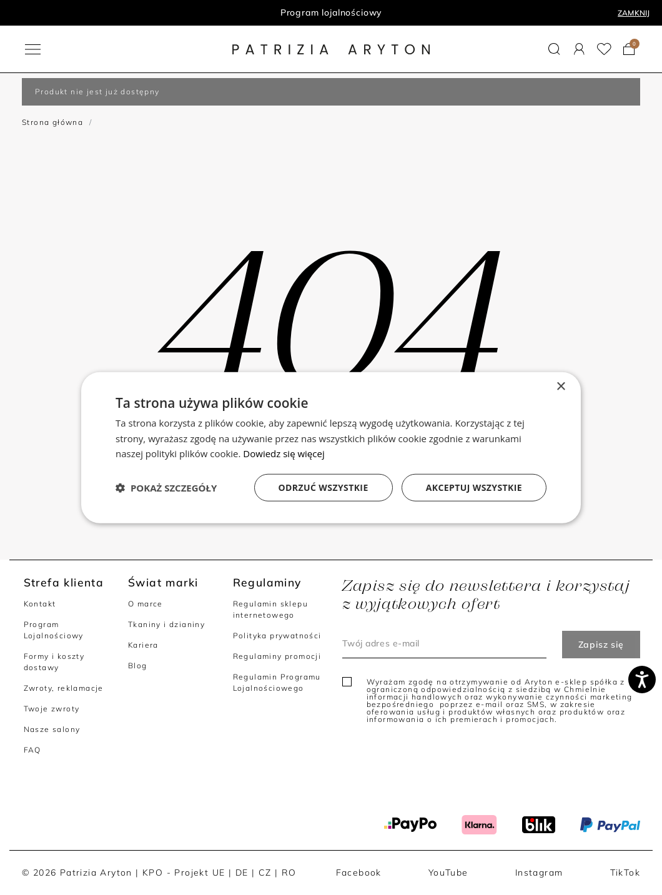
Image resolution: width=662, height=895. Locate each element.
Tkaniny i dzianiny (166, 624)
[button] (554, 49)
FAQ (32, 749)
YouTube (448, 872)
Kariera (143, 645)
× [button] (560, 386)
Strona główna (52, 122)
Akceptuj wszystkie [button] (474, 487)
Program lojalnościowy (331, 12)
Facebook (359, 872)
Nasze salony (52, 729)
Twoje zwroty (52, 708)
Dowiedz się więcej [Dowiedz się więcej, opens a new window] (283, 453)
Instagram (539, 872)
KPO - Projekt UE (183, 872)
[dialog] (331, 447)
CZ (265, 872)
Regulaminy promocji (277, 656)
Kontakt (40, 603)
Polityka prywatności (277, 635)
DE (242, 872)
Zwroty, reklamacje (64, 688)
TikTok (625, 872)
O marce (145, 603)
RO (289, 872)
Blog (137, 665)
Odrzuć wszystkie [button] (323, 487)
